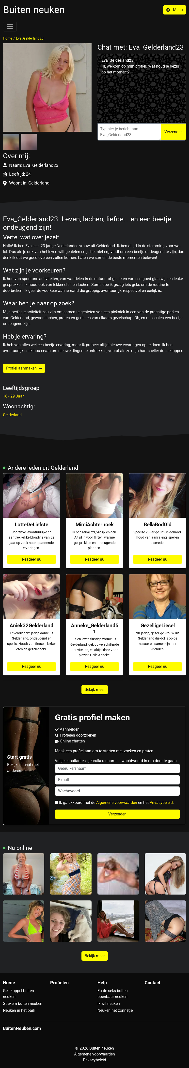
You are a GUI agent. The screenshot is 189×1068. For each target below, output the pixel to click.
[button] (47, 87)
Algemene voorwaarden (116, 802)
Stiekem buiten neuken (22, 1003)
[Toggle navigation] (10, 26)
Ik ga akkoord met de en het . (114, 802)
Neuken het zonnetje (115, 1010)
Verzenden (173, 131)
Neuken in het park (19, 1010)
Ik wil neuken (108, 1003)
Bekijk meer (95, 689)
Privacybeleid (161, 802)
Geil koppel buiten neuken (18, 993)
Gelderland (12, 415)
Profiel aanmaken (24, 368)
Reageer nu (31, 559)
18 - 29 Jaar (13, 396)
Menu (174, 9)
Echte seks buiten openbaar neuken (112, 993)
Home (7, 38)
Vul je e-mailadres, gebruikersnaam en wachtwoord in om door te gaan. (117, 765)
